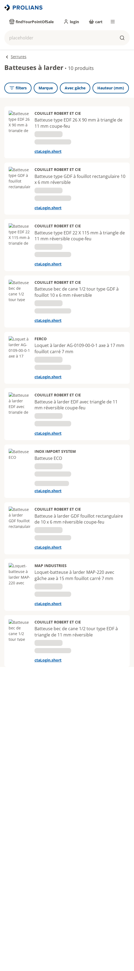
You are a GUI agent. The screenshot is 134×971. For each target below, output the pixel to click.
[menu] (112, 21)
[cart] (95, 21)
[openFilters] (18, 88)
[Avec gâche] (75, 88)
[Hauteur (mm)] (110, 88)
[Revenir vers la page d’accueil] (24, 7)
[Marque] (46, 88)
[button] (67, 37)
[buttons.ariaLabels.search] (122, 37)
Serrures (18, 56)
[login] (71, 21)
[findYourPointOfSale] (31, 21)
